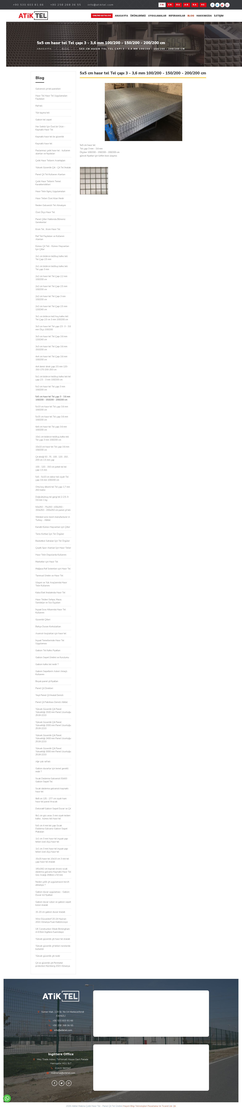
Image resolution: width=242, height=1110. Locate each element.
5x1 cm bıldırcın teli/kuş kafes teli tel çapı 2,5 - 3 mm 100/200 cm (53, 378)
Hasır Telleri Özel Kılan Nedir (49, 198)
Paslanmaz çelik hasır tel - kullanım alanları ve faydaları (52, 152)
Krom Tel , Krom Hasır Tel (47, 229)
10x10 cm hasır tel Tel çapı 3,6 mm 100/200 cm (52, 448)
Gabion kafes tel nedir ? (46, 664)
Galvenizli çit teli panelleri (48, 88)
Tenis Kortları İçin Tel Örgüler (49, 533)
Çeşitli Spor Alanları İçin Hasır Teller (53, 547)
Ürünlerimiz (138, 15)
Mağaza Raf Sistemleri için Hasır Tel (53, 568)
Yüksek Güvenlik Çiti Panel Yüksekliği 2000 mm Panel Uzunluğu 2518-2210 (53, 725)
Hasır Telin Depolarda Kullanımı (50, 554)
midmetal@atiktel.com (63, 1073)
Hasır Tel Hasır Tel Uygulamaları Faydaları (51, 97)
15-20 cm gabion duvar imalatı (50, 911)
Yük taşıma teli (42, 112)
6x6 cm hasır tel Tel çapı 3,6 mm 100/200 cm (51, 428)
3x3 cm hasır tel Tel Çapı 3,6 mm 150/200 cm (51, 348)
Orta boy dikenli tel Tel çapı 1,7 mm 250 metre (52, 488)
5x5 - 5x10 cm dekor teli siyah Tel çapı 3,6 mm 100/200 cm (52, 478)
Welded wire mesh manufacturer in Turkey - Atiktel (52, 519)
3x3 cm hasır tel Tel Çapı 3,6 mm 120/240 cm (51, 338)
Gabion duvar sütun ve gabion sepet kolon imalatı (53, 903)
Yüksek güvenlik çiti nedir (47, 955)
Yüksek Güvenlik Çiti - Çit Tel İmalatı (53, 167)
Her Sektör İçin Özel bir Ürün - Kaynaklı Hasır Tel (50, 128)
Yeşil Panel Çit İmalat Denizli (49, 695)
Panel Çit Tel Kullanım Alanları (50, 174)
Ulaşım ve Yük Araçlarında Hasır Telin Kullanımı (51, 584)
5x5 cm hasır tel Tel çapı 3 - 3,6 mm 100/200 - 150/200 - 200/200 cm (52, 398)
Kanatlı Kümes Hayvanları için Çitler (52, 527)
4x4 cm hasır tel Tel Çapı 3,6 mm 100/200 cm (51, 358)
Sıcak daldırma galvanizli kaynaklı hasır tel (51, 790)
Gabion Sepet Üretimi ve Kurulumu (52, 657)
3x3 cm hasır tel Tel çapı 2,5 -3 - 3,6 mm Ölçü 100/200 (53, 328)
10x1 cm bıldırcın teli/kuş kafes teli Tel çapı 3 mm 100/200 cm (52, 438)
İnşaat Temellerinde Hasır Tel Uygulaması (49, 642)
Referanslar (177, 15)
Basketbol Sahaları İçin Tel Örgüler (52, 540)
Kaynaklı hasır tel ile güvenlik (49, 136)
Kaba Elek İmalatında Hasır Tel (50, 592)
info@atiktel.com (63, 1030)
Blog (191, 15)
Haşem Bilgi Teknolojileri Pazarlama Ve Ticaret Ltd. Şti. (149, 1106)
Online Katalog (102, 15)
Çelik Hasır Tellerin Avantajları (50, 160)
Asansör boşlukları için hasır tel (50, 633)
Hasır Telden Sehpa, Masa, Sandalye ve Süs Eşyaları (48, 601)
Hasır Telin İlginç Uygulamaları (50, 191)
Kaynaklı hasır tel (43, 143)
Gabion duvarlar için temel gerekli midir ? (51, 770)
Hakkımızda (204, 15)
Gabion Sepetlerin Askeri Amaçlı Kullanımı (51, 673)
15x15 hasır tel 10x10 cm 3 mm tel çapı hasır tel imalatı (52, 860)
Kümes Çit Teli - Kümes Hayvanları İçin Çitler (52, 248)
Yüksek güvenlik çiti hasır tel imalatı (52, 938)
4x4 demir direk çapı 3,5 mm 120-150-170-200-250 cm (51, 368)
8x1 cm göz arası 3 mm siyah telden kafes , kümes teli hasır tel (52, 817)
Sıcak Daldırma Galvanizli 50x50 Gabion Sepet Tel (51, 780)
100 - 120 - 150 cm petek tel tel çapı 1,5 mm (51, 468)
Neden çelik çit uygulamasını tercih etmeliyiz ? (52, 883)
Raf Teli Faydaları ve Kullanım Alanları (49, 238)
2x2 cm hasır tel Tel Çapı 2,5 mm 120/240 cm (51, 308)
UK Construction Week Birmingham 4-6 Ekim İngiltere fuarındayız (52, 930)
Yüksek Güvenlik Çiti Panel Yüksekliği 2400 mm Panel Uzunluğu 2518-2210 (53, 738)
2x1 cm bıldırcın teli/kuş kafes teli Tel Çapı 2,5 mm (51, 258)
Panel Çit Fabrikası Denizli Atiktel (51, 702)
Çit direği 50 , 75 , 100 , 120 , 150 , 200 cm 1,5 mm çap (52, 458)
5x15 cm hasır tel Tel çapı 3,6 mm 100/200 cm (51, 418)
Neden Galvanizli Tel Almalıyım (50, 205)
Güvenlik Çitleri (42, 619)
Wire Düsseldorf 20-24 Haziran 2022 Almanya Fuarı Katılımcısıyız (51, 920)
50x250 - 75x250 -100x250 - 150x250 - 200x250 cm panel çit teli (53, 508)
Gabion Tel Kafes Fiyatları (47, 650)
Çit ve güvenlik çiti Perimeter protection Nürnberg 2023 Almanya (52, 964)
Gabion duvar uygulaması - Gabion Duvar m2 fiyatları (52, 893)
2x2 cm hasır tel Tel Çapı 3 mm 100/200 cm (50, 298)
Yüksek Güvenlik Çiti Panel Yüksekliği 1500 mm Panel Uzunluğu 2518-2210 (53, 712)
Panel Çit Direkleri (44, 688)
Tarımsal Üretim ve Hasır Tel (49, 575)
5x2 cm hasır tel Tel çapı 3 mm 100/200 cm (50, 388)
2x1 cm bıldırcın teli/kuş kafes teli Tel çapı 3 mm (51, 268)
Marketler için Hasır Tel (46, 561)
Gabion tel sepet (43, 119)
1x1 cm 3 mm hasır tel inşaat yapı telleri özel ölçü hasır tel (51, 840)
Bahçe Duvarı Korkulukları (49, 626)
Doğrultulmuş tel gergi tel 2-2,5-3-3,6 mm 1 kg (52, 498)
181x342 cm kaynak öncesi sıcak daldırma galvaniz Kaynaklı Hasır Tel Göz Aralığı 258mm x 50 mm (53, 871)
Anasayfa (121, 15)
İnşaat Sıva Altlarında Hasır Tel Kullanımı (50, 611)
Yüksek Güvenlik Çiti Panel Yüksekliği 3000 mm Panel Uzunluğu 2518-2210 (53, 751)
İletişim (218, 15)
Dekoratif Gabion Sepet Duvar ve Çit (53, 808)
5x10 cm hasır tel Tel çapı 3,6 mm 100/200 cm (51, 408)
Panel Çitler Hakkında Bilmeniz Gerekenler (50, 221)
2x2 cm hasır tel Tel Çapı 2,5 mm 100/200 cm (51, 288)
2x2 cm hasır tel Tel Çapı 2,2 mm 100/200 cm (51, 278)
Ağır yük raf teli (42, 761)
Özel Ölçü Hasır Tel (45, 212)
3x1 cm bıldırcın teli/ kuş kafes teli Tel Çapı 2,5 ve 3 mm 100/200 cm (51, 318)
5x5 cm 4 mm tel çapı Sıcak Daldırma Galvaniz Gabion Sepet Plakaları (51, 828)
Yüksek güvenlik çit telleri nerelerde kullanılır (52, 947)
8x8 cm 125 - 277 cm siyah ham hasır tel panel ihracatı (51, 800)
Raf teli (38, 105)
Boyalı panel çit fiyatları (46, 681)
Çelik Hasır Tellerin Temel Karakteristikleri (48, 183)
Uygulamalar (157, 15)
